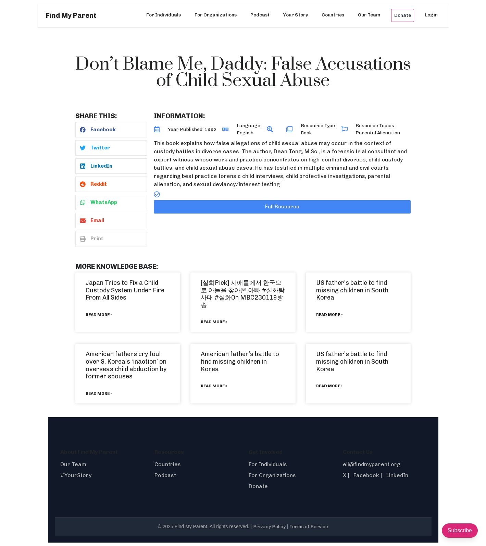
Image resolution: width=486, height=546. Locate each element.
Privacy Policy (269, 527)
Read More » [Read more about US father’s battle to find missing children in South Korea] (329, 314)
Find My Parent (71, 15)
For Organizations (216, 15)
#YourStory (75, 475)
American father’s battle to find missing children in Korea (240, 361)
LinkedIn (397, 475)
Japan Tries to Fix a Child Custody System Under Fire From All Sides (125, 290)
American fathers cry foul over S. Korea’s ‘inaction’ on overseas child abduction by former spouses (126, 365)
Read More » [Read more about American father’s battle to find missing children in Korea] (214, 386)
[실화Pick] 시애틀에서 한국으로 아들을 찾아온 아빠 (241, 286)
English (245, 133)
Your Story (295, 15)
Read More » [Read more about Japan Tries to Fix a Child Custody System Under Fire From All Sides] (99, 314)
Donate (402, 15)
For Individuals (163, 15)
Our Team (369, 15)
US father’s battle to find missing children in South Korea (352, 290)
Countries (333, 15)
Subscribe (460, 530)
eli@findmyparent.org (371, 464)
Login (431, 15)
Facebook (366, 475)
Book (306, 133)
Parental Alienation (378, 133)
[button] (111, 129)
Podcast (260, 15)
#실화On (226, 297)
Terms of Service (308, 527)
